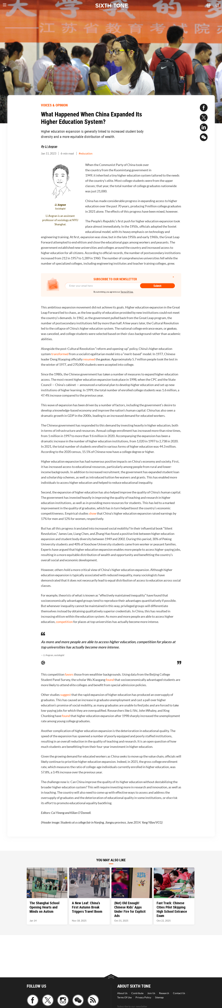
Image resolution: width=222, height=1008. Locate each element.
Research (164, 993)
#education (85, 153)
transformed (60, 354)
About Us (122, 993)
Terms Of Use (124, 997)
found (110, 680)
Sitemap (159, 997)
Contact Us (179, 993)
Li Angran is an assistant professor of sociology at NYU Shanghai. (60, 220)
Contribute (137, 993)
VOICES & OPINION (54, 105)
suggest (65, 695)
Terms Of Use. (127, 292)
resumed (89, 359)
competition (64, 622)
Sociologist (60, 208)
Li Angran (51, 146)
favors (69, 674)
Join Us (151, 993)
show (92, 513)
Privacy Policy (143, 997)
